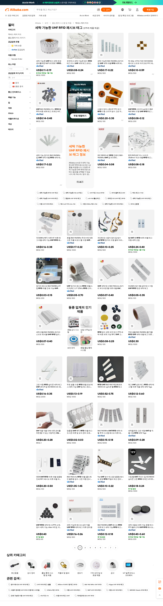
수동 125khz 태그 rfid (88, 204)
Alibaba (38, 23)
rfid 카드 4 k (43, 596)
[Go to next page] (115, 547)
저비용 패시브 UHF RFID (84, 596)
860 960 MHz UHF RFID (91, 585)
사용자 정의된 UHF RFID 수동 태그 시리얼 (23, 590)
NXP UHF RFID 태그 (93, 590)
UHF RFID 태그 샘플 (42, 585)
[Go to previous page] (75, 547)
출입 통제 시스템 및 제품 (61, 23)
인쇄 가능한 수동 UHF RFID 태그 (20, 596)
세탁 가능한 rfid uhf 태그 (72, 193)
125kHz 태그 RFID (51, 590)
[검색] (106, 10)
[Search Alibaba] (65, 9)
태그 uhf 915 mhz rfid (66, 204)
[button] (98, 9)
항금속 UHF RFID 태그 (72, 198)
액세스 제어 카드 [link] (82, 23)
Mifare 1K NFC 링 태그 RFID (66, 585)
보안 (46, 23)
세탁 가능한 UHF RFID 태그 (47, 198)
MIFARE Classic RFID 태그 (137, 590)
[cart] (130, 10)
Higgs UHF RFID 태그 (115, 585)
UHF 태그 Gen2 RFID (95, 193)
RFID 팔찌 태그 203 (117, 193)
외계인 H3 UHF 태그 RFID (115, 198)
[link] (159, 582)
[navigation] (19, 285)
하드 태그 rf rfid (136, 193)
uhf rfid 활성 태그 (93, 198)
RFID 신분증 (133, 204)
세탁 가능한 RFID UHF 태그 (47, 193)
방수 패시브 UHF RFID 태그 (19, 585)
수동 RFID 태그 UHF (61, 596)
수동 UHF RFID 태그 (45, 204)
